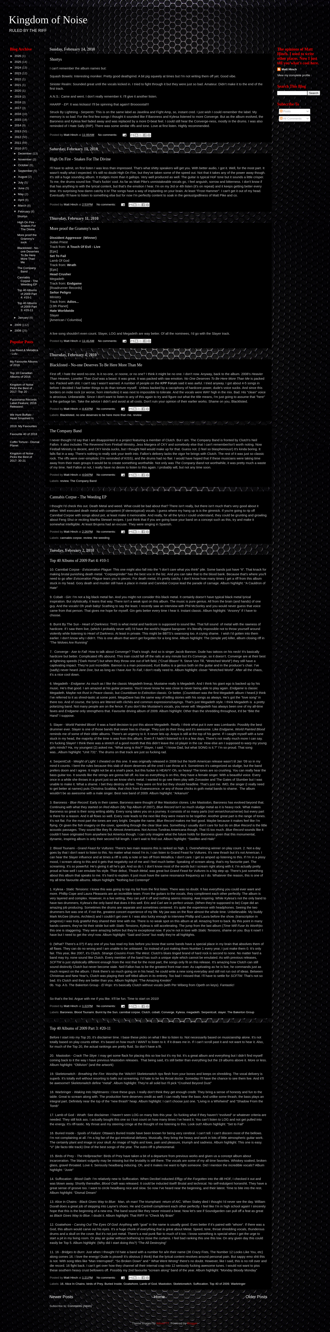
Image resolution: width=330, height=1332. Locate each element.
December (25, 153)
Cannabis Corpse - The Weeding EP (78, 497)
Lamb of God (148, 1283)
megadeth (193, 1012)
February (24, 211)
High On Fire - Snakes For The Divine (80, 159)
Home (159, 1296)
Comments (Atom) (80, 1306)
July (21, 182)
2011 (18, 142)
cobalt (156, 1012)
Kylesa (180, 1012)
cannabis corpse (71, 537)
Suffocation (200, 1283)
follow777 (162, 1323)
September (25, 170)
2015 (18, 119)
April (21, 199)
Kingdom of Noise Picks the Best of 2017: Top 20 (21, 388)
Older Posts (256, 1296)
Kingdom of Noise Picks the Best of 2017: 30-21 (21, 457)
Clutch (146, 1012)
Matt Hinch (289, 69)
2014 (18, 125)
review (137, 415)
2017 (18, 108)
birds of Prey (94, 1283)
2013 (18, 131)
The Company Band (66, 431)
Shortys (56, 59)
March (22, 205)
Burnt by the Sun (106, 1012)
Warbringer (238, 1283)
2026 (18, 56)
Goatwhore (130, 1283)
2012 (18, 137)
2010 (18, 148)
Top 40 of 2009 (219, 1283)
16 (61, 1283)
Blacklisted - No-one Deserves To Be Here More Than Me (96, 365)
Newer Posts (61, 1296)
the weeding (102, 537)
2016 (18, 114)
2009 (18, 325)
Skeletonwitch (182, 1283)
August (23, 176)
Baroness (66, 1012)
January (23, 317)
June (21, 188)
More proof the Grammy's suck (74, 228)
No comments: (108, 134)
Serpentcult (208, 1012)
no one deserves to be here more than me (103, 415)
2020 (18, 90)
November (25, 159)
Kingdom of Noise (48, 19)
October (23, 165)
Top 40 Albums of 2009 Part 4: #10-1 (79, 560)
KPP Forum (168, 383)
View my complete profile (293, 75)
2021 (18, 85)
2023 (18, 73)
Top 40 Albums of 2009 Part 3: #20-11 (80, 1028)
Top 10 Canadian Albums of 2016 (21, 374)
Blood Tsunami (84, 1012)
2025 (18, 62)
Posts (285, 111)
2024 (18, 67)
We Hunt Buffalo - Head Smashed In (22, 416)
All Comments (291, 118)
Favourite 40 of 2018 (23, 434)
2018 (18, 102)
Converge (167, 1012)
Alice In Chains (75, 1283)
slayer (222, 1012)
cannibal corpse (129, 1012)
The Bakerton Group (240, 1012)
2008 (18, 330)
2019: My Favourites (23, 426)
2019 (18, 96)
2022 (18, 79)
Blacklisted (67, 415)
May (21, 194)
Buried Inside (113, 1283)
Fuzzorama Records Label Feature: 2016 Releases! (23, 403)
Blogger (192, 1323)
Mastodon (164, 1283)
